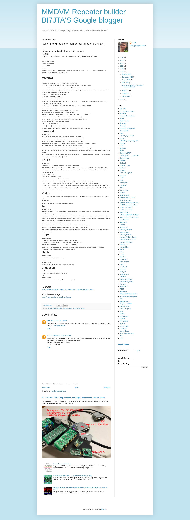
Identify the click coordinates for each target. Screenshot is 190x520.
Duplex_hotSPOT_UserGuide (129, 155)
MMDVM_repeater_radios (64, 308)
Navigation (123, 222)
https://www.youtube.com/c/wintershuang (56, 297)
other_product (124, 262)
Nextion (122, 225)
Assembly (123, 123)
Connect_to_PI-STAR (127, 136)
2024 (122, 57)
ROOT (122, 289)
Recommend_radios (78, 308)
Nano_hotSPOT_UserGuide (129, 217)
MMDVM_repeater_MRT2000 (129, 202)
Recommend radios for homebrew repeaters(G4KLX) (133, 86)
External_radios (51, 308)
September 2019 (127, 77)
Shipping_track (124, 301)
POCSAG (123, 269)
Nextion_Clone (124, 232)
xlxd (121, 338)
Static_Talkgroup (125, 309)
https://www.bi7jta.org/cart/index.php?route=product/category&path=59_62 (68, 289)
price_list (123, 272)
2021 (122, 66)
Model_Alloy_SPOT (126, 210)
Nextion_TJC (124, 244)
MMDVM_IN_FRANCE (127, 197)
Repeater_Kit (124, 286)
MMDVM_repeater (126, 200)
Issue (121, 188)
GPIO (121, 178)
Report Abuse (123, 344)
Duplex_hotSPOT (125, 153)
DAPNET (123, 138)
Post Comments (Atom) (58, 391)
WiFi (121, 336)
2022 (122, 63)
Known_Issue (124, 190)
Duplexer (123, 160)
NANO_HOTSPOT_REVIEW (129, 215)
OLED (122, 254)
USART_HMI (124, 326)
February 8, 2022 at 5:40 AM (62, 335)
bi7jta (134, 42)
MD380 (122, 192)
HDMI (122, 180)
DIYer (121, 146)
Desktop (122, 143)
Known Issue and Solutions (62, 464)
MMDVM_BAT (124, 195)
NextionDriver (124, 247)
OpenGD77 (123, 259)
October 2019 (126, 74)
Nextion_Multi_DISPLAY (127, 239)
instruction (123, 185)
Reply (49, 328)
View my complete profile (138, 46)
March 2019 (126, 96)
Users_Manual (124, 331)
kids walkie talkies (59, 326)
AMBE (122, 118)
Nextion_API (124, 227)
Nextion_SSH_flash (126, 242)
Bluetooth (123, 126)
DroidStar (123, 148)
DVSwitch (123, 163)
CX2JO (50, 335)
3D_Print (123, 108)
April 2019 (125, 93)
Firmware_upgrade (126, 173)
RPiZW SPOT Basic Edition (129, 294)
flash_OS (123, 175)
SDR (121, 299)
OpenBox (123, 257)
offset (121, 252)
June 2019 (125, 83)
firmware (122, 170)
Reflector (123, 284)
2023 (122, 60)
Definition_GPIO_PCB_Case (129, 141)
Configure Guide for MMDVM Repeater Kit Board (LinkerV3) (72, 476)
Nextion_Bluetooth (126, 230)
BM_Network (124, 131)
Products (123, 277)
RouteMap (123, 291)
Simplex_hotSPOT (126, 304)
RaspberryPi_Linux (126, 279)
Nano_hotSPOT (125, 212)
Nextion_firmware (125, 235)
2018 (122, 100)
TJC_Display (124, 316)
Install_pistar (124, 183)
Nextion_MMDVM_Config (128, 237)
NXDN (122, 249)
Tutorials (122, 319)
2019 (122, 72)
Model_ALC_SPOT (126, 207)
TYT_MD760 (124, 321)
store (121, 311)
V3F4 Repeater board (127, 333)
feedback (123, 168)
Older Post (106, 387)
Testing (122, 314)
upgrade (122, 323)
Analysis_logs (124, 121)
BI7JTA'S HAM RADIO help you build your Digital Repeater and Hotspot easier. (73, 398)
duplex (122, 151)
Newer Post (46, 387)
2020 (122, 69)
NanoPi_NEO (124, 220)
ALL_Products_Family (127, 111)
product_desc (124, 274)
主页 (138, 351)
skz (49, 320)
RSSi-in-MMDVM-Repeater (128, 296)
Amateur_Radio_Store (127, 116)
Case (121, 133)
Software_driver (125, 306)
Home (77, 387)
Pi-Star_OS (123, 267)
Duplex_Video (124, 158)
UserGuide (123, 328)
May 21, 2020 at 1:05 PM (59, 320)
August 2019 (126, 80)
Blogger (103, 509)
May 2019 (125, 90)
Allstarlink (123, 113)
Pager (122, 264)
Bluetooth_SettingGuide (127, 128)
